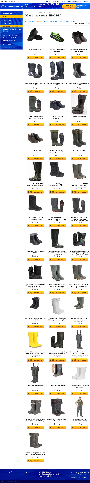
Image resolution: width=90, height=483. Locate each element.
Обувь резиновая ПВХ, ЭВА (11, 26)
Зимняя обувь (7, 20)
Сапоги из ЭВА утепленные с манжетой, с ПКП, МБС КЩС (35, 420)
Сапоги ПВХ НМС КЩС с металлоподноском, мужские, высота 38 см (57, 286)
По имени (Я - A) (69, 21)
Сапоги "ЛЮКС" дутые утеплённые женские (57, 184)
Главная (27, 12)
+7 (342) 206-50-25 (80, 472)
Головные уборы (9, 41)
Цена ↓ (46, 21)
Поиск (48, 1)
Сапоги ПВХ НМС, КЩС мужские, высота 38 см (35, 184)
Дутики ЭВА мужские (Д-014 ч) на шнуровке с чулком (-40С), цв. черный (35, 286)
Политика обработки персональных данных (15, 472)
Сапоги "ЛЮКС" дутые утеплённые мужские (35, 218)
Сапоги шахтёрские (79, 117)
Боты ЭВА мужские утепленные (35, 151)
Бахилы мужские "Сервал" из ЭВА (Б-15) (35, 319)
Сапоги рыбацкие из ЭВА (35, 385)
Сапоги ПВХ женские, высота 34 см (57, 84)
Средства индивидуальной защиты (12, 30)
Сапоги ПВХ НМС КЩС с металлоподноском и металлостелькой (79, 319)
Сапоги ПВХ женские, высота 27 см (35, 84)
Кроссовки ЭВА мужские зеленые (57, 50)
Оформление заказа (74, 1)
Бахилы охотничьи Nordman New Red (57, 420)
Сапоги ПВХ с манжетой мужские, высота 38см (57, 151)
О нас (64, 1)
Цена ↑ (39, 21)
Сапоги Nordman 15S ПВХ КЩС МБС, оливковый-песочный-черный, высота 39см (79, 186)
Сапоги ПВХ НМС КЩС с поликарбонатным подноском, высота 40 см (79, 219)
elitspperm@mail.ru (51, 9)
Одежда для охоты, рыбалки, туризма (10, 36)
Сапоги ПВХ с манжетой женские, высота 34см (35, 117)
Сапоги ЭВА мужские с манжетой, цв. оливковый (79, 151)
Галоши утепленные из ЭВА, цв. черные (79, 50)
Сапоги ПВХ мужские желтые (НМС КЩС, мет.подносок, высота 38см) (35, 353)
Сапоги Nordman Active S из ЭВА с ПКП (79, 386)
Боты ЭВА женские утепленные (57, 117)
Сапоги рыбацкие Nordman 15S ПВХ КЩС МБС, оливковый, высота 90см (79, 353)
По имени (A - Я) (56, 21)
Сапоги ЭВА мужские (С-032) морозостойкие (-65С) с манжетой (57, 353)
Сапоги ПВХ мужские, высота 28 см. (79, 84)
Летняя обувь (7, 23)
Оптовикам (56, 1)
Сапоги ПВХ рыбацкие (57, 385)
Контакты (86, 1)
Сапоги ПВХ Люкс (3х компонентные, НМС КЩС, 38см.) (57, 219)
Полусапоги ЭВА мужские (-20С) (35, 252)
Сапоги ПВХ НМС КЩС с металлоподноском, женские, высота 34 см (57, 252)
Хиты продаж (7, 44)
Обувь (5, 17)
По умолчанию (30, 21)
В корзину (38, 58)
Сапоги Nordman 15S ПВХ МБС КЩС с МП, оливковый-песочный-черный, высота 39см (79, 287)
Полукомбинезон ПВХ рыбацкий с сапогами (79, 420)
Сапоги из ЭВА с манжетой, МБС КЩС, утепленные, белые (57, 319)
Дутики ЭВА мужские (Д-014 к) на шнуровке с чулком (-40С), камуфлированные (79, 252)
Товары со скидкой (10, 48)
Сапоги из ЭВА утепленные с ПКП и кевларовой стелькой (35, 453)
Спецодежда (7, 13)
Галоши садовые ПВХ (35, 49)
